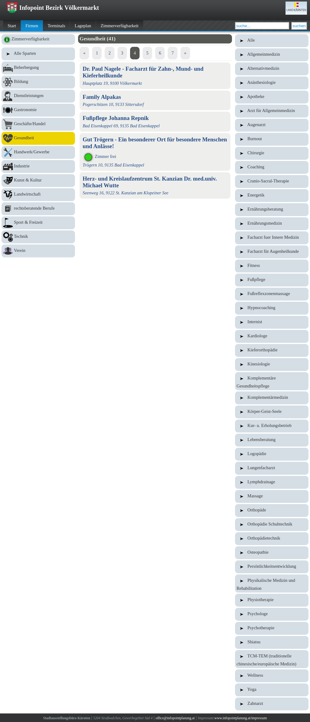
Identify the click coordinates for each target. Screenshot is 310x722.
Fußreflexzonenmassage (271, 294)
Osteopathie (271, 552)
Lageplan (83, 25)
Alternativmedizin (271, 68)
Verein (38, 251)
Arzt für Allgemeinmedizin (271, 111)
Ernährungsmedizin (271, 223)
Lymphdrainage (271, 482)
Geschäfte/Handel (38, 124)
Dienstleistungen (38, 96)
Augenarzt (271, 125)
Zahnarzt (271, 704)
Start (12, 25)
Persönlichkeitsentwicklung (271, 566)
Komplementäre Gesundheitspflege (271, 381)
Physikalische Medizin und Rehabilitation (271, 583)
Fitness (271, 266)
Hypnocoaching (271, 308)
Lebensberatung (271, 440)
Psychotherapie (271, 628)
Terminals (56, 25)
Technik (38, 236)
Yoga (271, 689)
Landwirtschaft (38, 194)
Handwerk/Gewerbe (38, 152)
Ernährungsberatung (271, 209)
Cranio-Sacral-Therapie (271, 181)
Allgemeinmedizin (271, 54)
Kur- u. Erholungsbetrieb (271, 426)
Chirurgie (271, 153)
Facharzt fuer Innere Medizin (271, 237)
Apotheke (271, 97)
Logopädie (271, 454)
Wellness (271, 675)
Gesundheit (38, 138)
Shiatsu (271, 642)
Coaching (271, 167)
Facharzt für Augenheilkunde (271, 251)
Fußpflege (271, 280)
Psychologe (271, 614)
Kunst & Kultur (38, 180)
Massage (271, 496)
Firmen (31, 25)
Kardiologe (271, 336)
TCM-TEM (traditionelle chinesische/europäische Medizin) (271, 659)
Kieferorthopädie (271, 350)
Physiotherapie (271, 600)
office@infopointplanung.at (175, 718)
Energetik (271, 195)
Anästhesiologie (271, 83)
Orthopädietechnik (271, 538)
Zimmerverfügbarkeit (120, 25)
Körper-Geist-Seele (271, 412)
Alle (271, 40)
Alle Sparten (38, 53)
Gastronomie (38, 110)
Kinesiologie (271, 364)
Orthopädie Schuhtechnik (271, 524)
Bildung (38, 82)
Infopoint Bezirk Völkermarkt (52, 7)
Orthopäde (271, 510)
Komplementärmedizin (271, 397)
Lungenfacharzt (271, 468)
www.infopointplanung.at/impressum (241, 718)
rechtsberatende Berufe (38, 208)
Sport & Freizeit (38, 222)
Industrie (38, 166)
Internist (271, 322)
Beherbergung (38, 68)
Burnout (271, 139)
